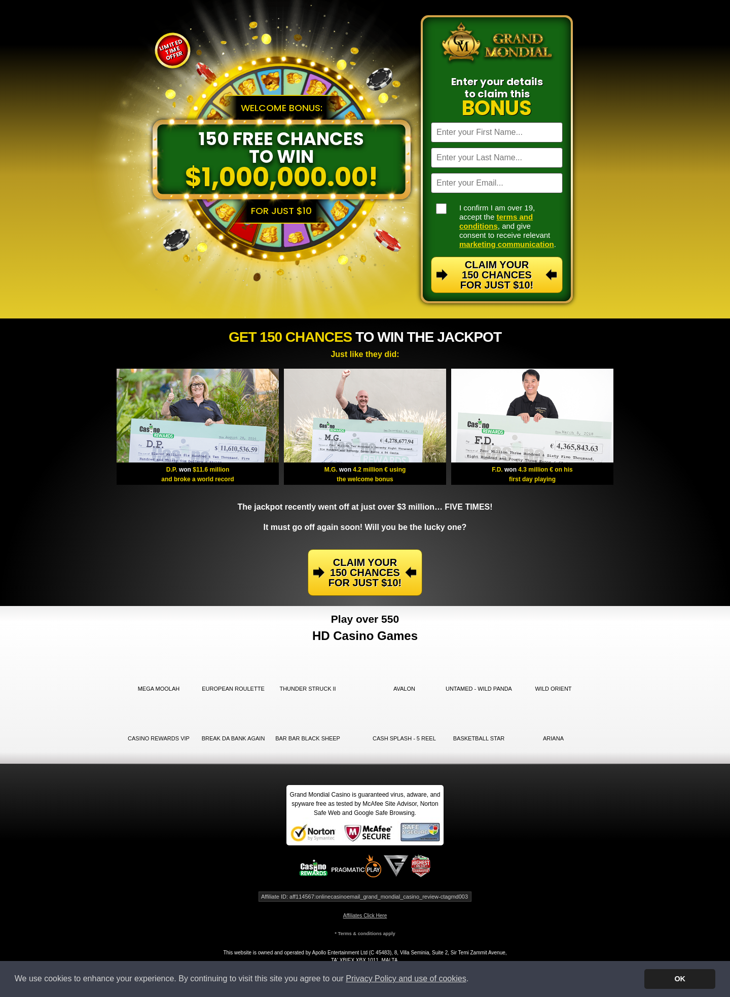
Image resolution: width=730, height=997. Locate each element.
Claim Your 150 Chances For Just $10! (496, 275)
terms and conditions (496, 221)
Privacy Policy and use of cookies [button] (406, 978)
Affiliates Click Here (365, 915)
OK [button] (679, 979)
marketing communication (506, 244)
